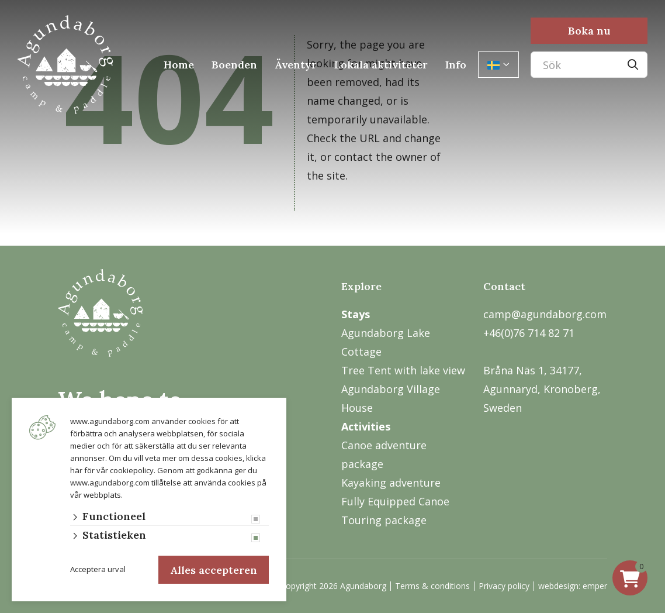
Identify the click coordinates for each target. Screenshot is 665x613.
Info (455, 64)
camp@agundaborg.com (545, 314)
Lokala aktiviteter (381, 64)
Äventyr (296, 64)
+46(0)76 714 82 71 (528, 333)
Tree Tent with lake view (403, 370)
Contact (504, 286)
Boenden (234, 64)
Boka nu (589, 30)
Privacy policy (504, 585)
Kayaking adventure (391, 483)
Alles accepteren (213, 569)
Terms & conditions (432, 585)
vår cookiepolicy (125, 469)
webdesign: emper (572, 585)
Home (179, 64)
